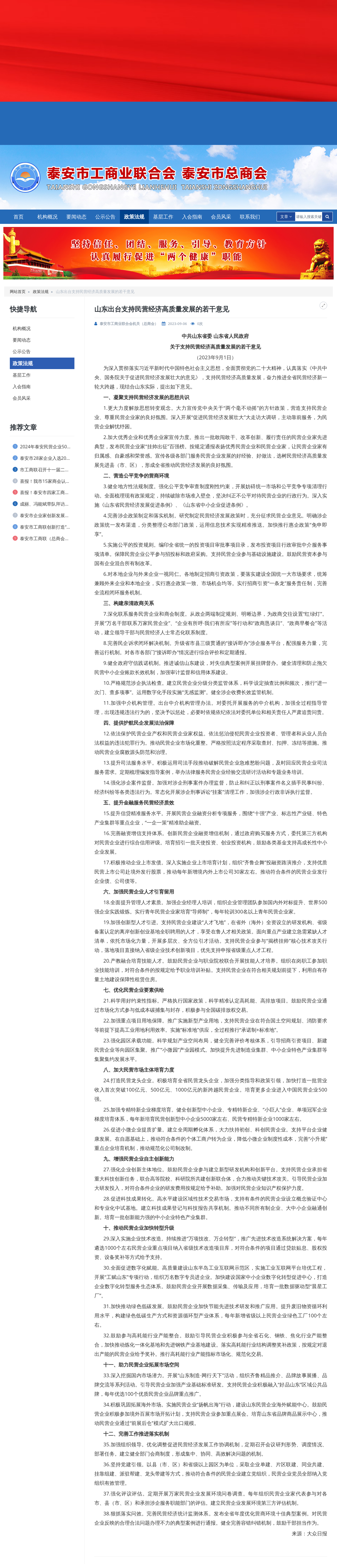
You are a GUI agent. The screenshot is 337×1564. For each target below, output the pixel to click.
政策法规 (134, 216)
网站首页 (18, 291)
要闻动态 (76, 216)
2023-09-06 (177, 323)
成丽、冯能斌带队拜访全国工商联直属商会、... (43, 504)
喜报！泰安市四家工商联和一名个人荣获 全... (43, 492)
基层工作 (163, 216)
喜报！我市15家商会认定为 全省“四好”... (43, 481)
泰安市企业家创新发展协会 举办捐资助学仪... (43, 515)
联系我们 (250, 216)
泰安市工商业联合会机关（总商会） (129, 323)
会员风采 (221, 216)
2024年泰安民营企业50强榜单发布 (43, 447)
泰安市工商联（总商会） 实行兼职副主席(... (43, 538)
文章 (286, 216)
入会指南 (192, 216)
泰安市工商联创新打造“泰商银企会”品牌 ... (43, 527)
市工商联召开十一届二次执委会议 (43, 470)
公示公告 (105, 216)
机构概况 (47, 216)
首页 (18, 216)
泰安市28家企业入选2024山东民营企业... (43, 458)
